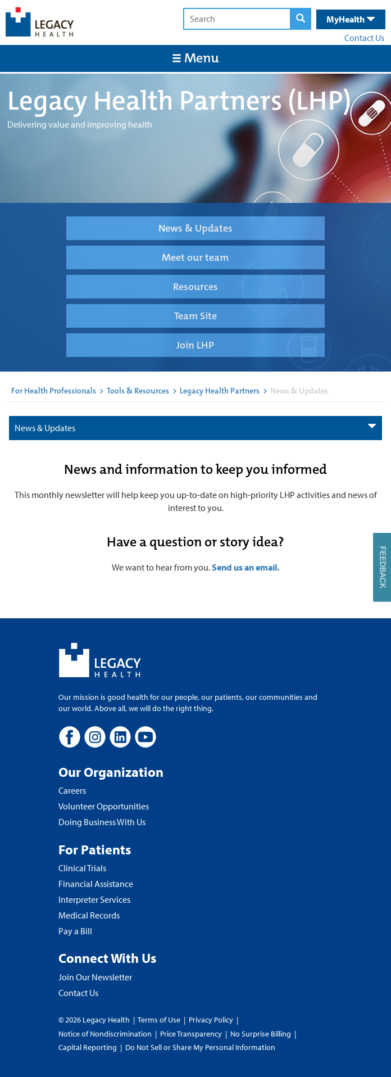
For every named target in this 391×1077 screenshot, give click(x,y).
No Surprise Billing (260, 1034)
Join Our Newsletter (95, 977)
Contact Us (364, 37)
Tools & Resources (138, 391)
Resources (195, 286)
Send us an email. (245, 567)
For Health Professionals (53, 391)
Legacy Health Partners (220, 391)
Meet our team (195, 257)
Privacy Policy (211, 1020)
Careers (72, 790)
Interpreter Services (94, 899)
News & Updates (195, 228)
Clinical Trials (82, 868)
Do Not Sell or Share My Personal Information (200, 1047)
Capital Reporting (87, 1047)
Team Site (195, 316)
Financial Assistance (95, 883)
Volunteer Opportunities (103, 806)
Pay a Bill (75, 930)
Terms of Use (160, 1020)
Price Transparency (191, 1034)
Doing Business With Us (102, 821)
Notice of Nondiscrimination (105, 1034)
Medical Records (89, 915)
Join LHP (195, 345)
